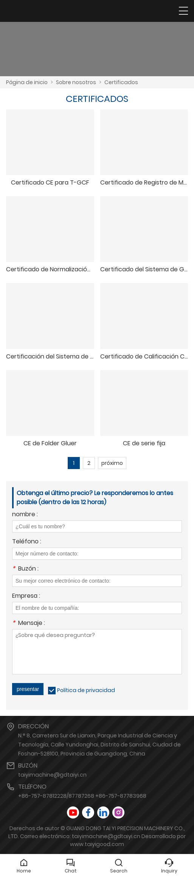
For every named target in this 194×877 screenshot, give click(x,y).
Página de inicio (27, 82)
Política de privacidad (86, 690)
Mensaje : (28, 623)
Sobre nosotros (76, 82)
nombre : (25, 515)
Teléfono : (26, 542)
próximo (112, 463)
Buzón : (25, 569)
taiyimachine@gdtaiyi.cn (52, 775)
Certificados (121, 82)
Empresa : (26, 596)
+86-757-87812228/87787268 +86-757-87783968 (82, 796)
